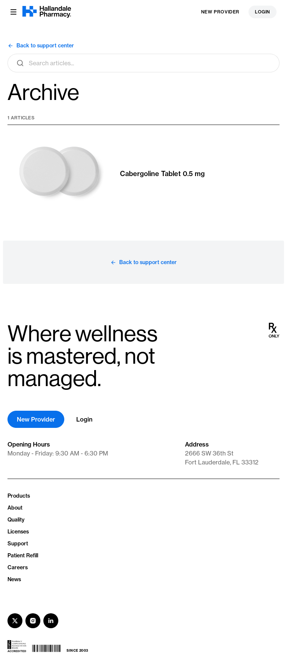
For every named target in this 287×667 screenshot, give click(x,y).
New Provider (220, 12)
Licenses (18, 531)
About (14, 507)
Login (262, 12)
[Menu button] (13, 12)
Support (17, 543)
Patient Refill (22, 555)
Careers (17, 567)
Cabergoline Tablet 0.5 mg (162, 173)
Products (18, 495)
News (14, 579)
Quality (16, 519)
